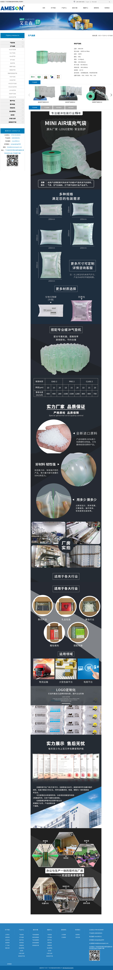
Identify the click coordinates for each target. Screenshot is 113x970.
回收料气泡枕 (12, 93)
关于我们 (53, 8)
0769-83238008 (99, 929)
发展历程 (7, 937)
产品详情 (34, 107)
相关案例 (58, 107)
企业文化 (7, 940)
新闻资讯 (96, 8)
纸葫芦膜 (12, 63)
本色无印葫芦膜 (12, 87)
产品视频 (46, 107)
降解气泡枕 (12, 66)
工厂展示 (7, 945)
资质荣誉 (7, 942)
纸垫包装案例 (35, 937)
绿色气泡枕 (12, 76)
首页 (44, 8)
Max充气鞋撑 (12, 49)
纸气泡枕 (12, 59)
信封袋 (12, 115)
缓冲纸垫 (12, 104)
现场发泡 (12, 108)
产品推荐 (34, 82)
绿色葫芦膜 (12, 80)
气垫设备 (12, 42)
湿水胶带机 (12, 111)
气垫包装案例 (35, 934)
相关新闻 (70, 107)
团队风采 (7, 948)
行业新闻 (64, 937)
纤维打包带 (12, 118)
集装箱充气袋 (12, 122)
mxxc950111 (98, 936)
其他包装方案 (35, 945)
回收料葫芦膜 (12, 97)
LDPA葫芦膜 (12, 90)
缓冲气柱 (12, 100)
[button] (111, 95)
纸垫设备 (49, 942)
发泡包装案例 (35, 942)
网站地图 (94, 1)
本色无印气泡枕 (12, 83)
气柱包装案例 (35, 940)
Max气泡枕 (12, 53)
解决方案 (74, 8)
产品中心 (64, 8)
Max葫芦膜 (12, 56)
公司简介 (7, 934)
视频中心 (85, 8)
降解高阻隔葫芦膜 (12, 73)
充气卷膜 (12, 46)
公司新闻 (64, 934)
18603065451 (98, 933)
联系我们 (107, 8)
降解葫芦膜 (12, 70)
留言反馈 (78, 937)
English (88, 1)
